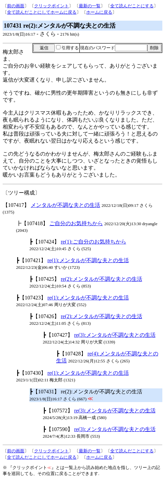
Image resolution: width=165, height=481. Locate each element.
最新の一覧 (90, 5)
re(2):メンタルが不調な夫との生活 (101, 279)
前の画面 (15, 5)
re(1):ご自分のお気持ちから (93, 241)
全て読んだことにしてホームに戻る (41, 12)
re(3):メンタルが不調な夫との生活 (115, 335)
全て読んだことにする (132, 5)
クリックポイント (51, 5)
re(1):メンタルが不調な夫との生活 (88, 260)
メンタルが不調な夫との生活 (65, 205)
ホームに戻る (99, 12)
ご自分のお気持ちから (76, 223)
